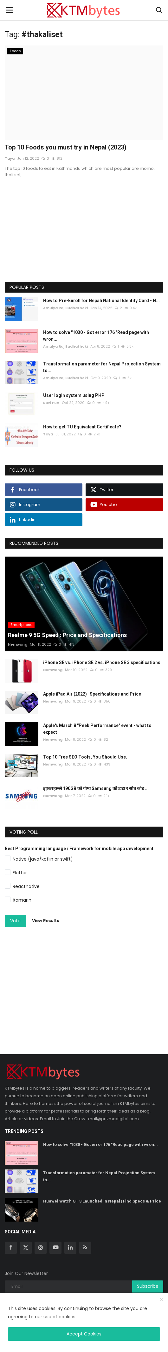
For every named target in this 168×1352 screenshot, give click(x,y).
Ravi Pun (51, 402)
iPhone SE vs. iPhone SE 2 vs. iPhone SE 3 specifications (101, 662)
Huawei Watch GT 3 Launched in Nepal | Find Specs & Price (102, 1201)
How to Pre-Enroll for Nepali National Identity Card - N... (101, 300)
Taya (10, 158)
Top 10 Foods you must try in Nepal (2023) (65, 147)
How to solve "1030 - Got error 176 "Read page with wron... (96, 336)
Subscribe (147, 1286)
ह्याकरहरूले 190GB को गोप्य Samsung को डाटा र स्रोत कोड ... (96, 788)
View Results (45, 921)
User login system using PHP (74, 395)
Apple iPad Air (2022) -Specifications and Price (92, 694)
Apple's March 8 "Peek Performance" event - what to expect (97, 729)
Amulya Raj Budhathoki (65, 307)
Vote (15, 921)
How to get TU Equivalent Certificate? (82, 426)
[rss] (85, 1248)
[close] (161, 1299)
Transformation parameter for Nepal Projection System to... (102, 367)
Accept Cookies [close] (84, 1334)
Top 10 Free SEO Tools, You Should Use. (85, 756)
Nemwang (17, 644)
